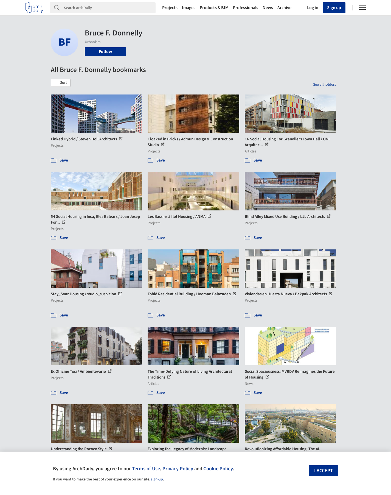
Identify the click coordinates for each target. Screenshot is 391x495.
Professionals (245, 7)
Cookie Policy (218, 468)
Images (188, 7)
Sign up (334, 8)
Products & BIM (214, 7)
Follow (105, 52)
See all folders (324, 85)
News (268, 7)
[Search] (110, 7)
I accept (323, 470)
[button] (61, 83)
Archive (284, 7)
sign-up (157, 479)
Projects (170, 7)
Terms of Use (146, 468)
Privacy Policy (177, 468)
